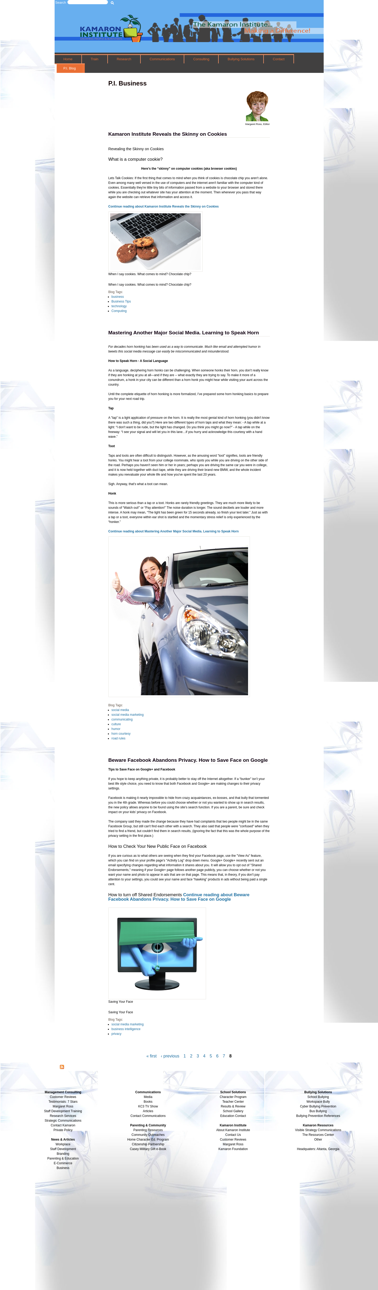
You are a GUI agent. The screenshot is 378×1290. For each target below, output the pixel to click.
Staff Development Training (63, 1111)
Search (60, 2)
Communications (162, 59)
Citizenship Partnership (148, 1144)
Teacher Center (233, 1101)
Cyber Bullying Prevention (318, 1106)
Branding (63, 1154)
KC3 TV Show (148, 1106)
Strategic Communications (63, 1120)
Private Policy (63, 1130)
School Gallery (233, 1111)
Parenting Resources (148, 1130)
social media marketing (128, 715)
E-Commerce (63, 1163)
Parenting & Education (62, 1158)
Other (318, 1139)
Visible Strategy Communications (318, 1130)
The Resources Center (318, 1135)
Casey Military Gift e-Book (148, 1149)
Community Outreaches (148, 1135)
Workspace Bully (318, 1101)
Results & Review (233, 1106)
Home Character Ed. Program (148, 1139)
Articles (148, 1111)
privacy (117, 1034)
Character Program (233, 1097)
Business (63, 1168)
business (118, 297)
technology (119, 306)
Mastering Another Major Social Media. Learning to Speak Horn (183, 332)
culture (116, 724)
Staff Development (63, 1149)
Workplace (63, 1144)
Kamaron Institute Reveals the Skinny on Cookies (167, 134)
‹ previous (170, 1056)
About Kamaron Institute (233, 1130)
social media (120, 710)
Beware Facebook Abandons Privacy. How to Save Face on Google (188, 760)
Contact (279, 59)
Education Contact (233, 1116)
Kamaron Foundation (233, 1149)
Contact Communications (148, 1116)
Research (124, 59)
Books (148, 1101)
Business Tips (121, 301)
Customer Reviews (233, 1139)
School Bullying (318, 1097)
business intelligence (126, 1029)
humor (116, 729)
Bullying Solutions (241, 59)
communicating (122, 719)
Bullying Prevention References (318, 1116)
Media (148, 1097)
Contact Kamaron (63, 1125)
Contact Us (233, 1135)
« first (151, 1056)
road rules (118, 738)
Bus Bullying (318, 1111)
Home (67, 59)
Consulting (201, 59)
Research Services (63, 1116)
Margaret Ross (63, 1106)
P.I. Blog (69, 68)
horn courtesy (121, 733)
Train (94, 59)
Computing (119, 311)
